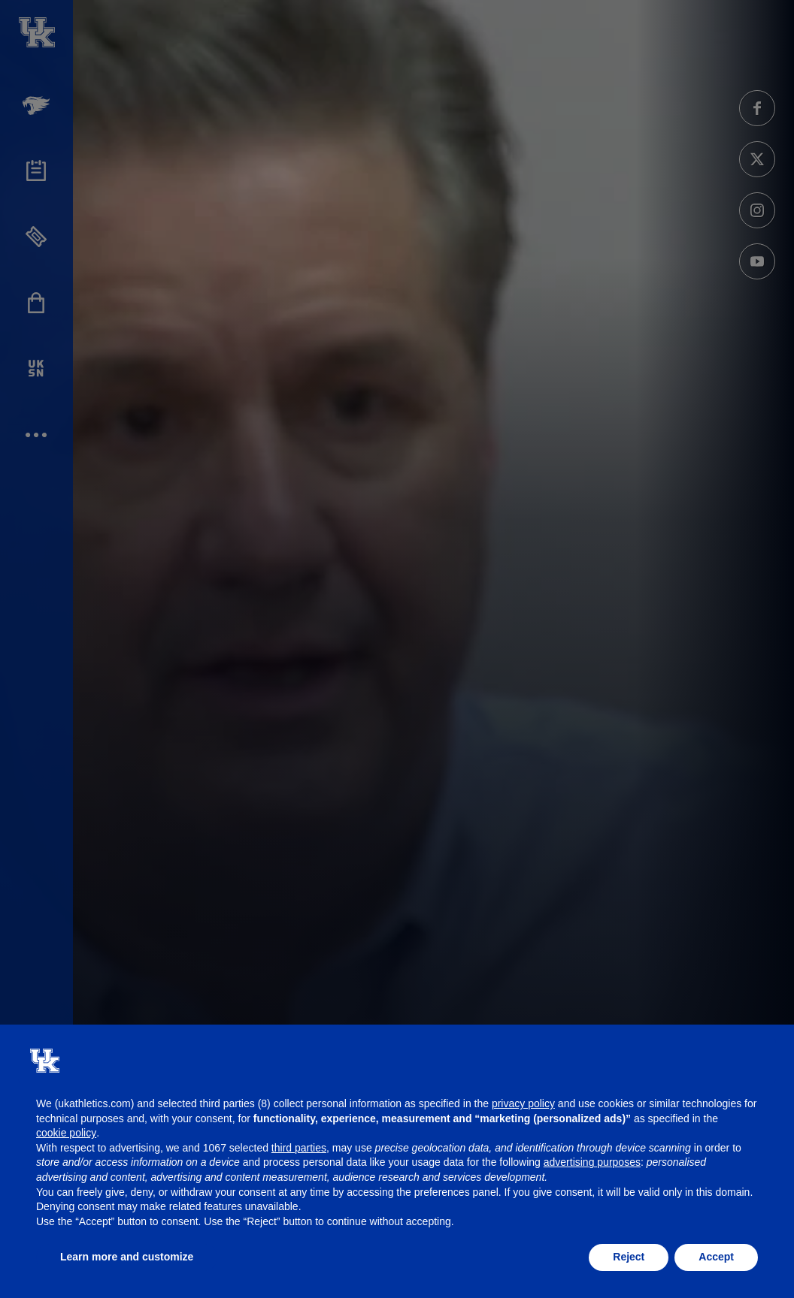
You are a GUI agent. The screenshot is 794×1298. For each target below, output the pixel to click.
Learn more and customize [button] (126, 1257)
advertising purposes (592, 1162)
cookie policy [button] (66, 1133)
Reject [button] (628, 1257)
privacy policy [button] (523, 1103)
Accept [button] (716, 1257)
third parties (298, 1148)
